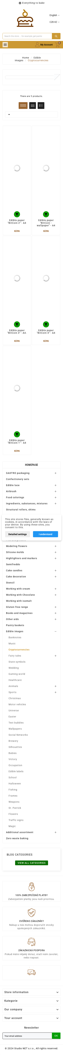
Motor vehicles (17, 704)
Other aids (12, 619)
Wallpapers (15, 728)
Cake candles (14, 570)
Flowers (13, 814)
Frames (13, 795)
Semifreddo (13, 564)
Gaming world (17, 674)
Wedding (14, 668)
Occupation (15, 765)
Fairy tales (15, 655)
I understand (45, 534)
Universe (14, 710)
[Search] (27, 36)
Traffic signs (16, 820)
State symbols (17, 661)
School (13, 777)
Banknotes (15, 637)
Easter (12, 716)
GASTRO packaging (18, 473)
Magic (12, 826)
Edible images (14, 631)
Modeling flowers (16, 546)
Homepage (31, 464)
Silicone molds (15, 552)
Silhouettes (15, 747)
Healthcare (15, 680)
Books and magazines (19, 613)
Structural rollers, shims (21, 509)
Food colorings (15, 497)
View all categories (32, 863)
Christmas (15, 698)
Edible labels (16, 771)
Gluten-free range (17, 607)
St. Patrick (15, 808)
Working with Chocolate (20, 594)
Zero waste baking (17, 838)
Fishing (13, 789)
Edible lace (13, 485)
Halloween (15, 783)
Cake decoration (16, 576)
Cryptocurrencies (19, 649)
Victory (13, 759)
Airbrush (11, 491)
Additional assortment (19, 832)
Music (12, 643)
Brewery (13, 741)
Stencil (10, 582)
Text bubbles (16, 722)
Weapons (14, 801)
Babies (13, 753)
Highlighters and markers (21, 558)
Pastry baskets (15, 625)
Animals (13, 686)
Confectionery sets (17, 479)
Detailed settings (17, 534)
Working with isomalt (19, 601)
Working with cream (18, 588)
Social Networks (18, 734)
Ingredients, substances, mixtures (27, 503)
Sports (12, 692)
